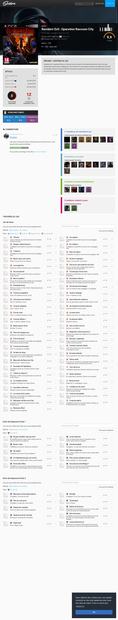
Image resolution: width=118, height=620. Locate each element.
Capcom (65, 36)
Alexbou (13, 137)
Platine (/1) (13, 233)
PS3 (46, 47)
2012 (43, 26)
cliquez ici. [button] (80, 606)
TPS (49, 43)
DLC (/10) (12, 433)
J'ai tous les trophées (106, 231)
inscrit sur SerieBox (40, 152)
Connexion (110, 3)
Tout (10, 230)
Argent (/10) (34, 233)
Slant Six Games (60, 39)
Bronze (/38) (47, 233)
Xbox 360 (53, 47)
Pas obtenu (23, 230)
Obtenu (16, 230)
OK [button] (94, 612)
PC (42, 47)
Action (43, 43)
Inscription (100, 3)
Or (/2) (23, 233)
